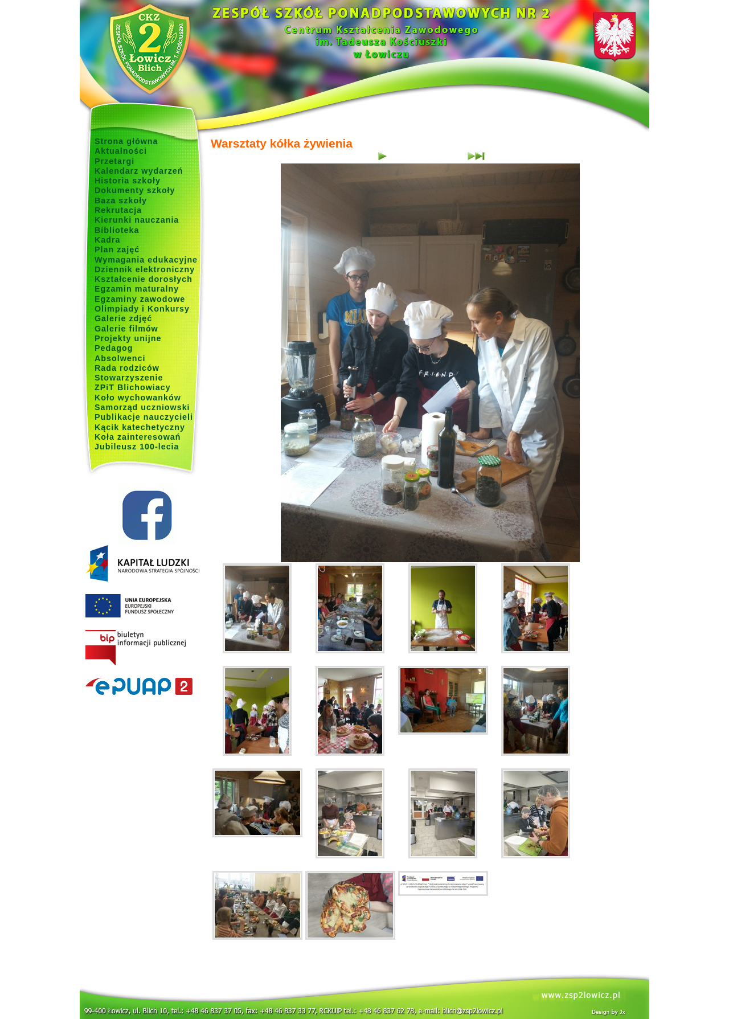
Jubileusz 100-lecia (137, 446)
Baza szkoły (121, 200)
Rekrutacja (118, 210)
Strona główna (126, 141)
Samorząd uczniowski (142, 407)
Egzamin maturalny (137, 288)
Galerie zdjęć (123, 318)
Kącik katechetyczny (140, 427)
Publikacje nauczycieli (144, 416)
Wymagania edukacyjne (146, 259)
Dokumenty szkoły (135, 190)
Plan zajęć (117, 249)
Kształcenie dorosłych (144, 279)
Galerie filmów (126, 328)
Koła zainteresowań (138, 436)
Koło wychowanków (138, 397)
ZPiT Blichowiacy (133, 387)
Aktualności (121, 150)
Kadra (108, 239)
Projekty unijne (128, 338)
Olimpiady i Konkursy (142, 308)
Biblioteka (117, 230)
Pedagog (114, 348)
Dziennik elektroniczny (145, 269)
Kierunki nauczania (137, 219)
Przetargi (114, 161)
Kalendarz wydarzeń (139, 170)
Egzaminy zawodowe (140, 299)
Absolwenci (120, 358)
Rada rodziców (127, 368)
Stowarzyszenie (129, 377)
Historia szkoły (128, 180)
